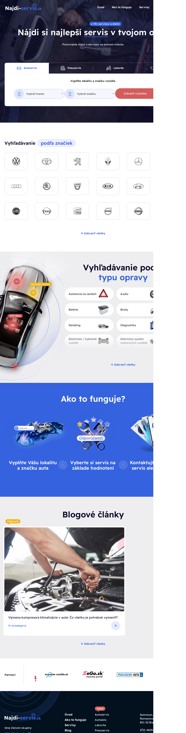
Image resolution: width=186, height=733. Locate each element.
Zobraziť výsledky (141, 94)
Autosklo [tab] (159, 68)
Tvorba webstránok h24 (28, 727)
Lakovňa (100, 681)
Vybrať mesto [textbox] (35, 95)
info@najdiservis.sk (157, 701)
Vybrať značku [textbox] (89, 95)
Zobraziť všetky (93, 234)
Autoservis (102, 671)
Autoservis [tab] (27, 68)
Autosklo (100, 676)
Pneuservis (102, 686)
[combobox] (39, 95)
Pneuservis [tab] (71, 68)
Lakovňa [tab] (115, 68)
